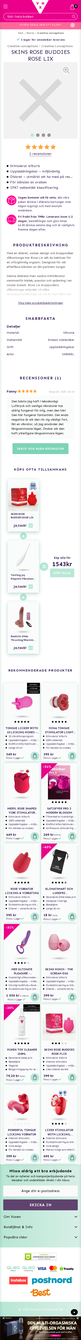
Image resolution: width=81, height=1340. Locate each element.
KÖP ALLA (62, 573)
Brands (30, 33)
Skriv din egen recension (40, 449)
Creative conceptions (50, 33)
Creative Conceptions (57, 46)
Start (21, 33)
